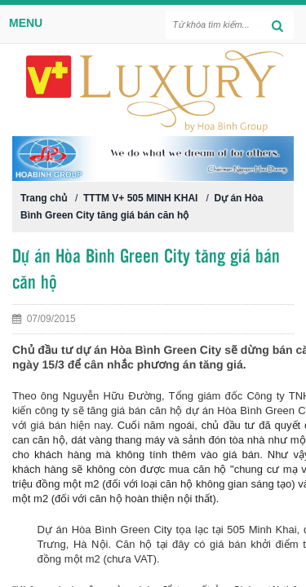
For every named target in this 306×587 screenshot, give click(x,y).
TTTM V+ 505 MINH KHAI (140, 198)
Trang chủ (43, 198)
